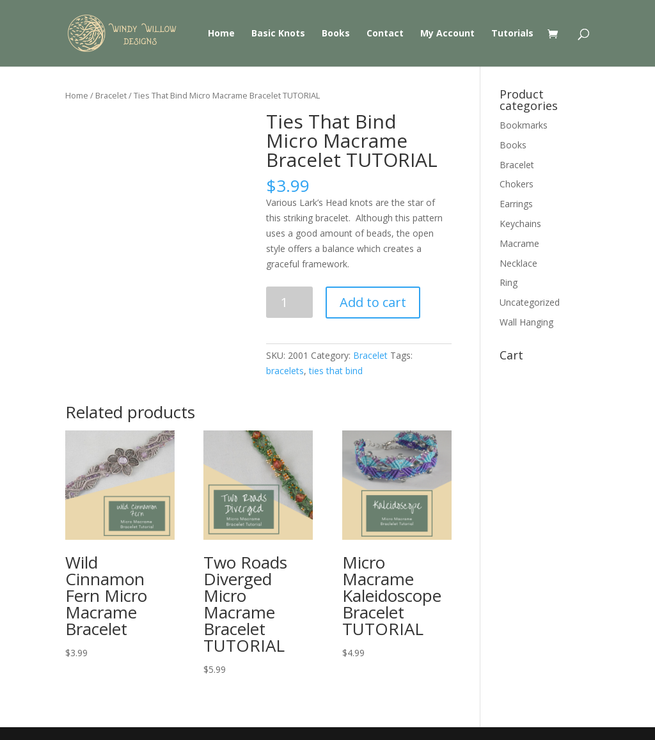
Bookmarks (524, 125)
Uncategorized (530, 302)
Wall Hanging (526, 322)
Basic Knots (278, 34)
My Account (447, 34)
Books (336, 34)
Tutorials (512, 34)
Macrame (519, 243)
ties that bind (336, 371)
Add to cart (373, 302)
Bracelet (111, 95)
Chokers (516, 184)
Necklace (518, 263)
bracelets (285, 371)
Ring (508, 282)
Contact (385, 34)
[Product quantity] (289, 302)
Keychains (520, 223)
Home (221, 34)
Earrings (516, 204)
